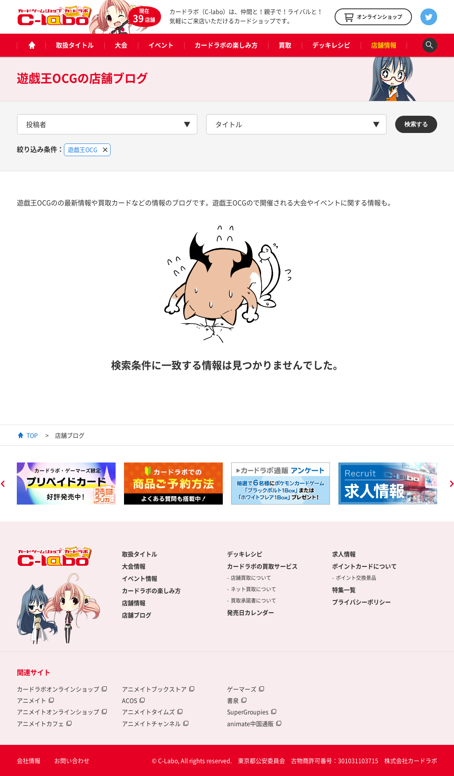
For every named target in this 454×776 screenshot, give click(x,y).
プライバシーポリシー (361, 602)
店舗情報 (383, 45)
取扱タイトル (75, 45)
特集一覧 (344, 589)
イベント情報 (139, 578)
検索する (416, 124)
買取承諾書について (253, 600)
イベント (161, 45)
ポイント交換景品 (356, 578)
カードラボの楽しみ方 (226, 45)
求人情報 (344, 554)
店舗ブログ (136, 615)
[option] (66, 483)
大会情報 (133, 566)
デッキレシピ (331, 45)
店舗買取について (251, 578)
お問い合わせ (72, 760)
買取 (285, 45)
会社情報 (28, 760)
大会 (121, 45)
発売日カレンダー (250, 612)
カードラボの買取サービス (262, 566)
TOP (32, 435)
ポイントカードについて (364, 566)
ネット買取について (253, 589)
